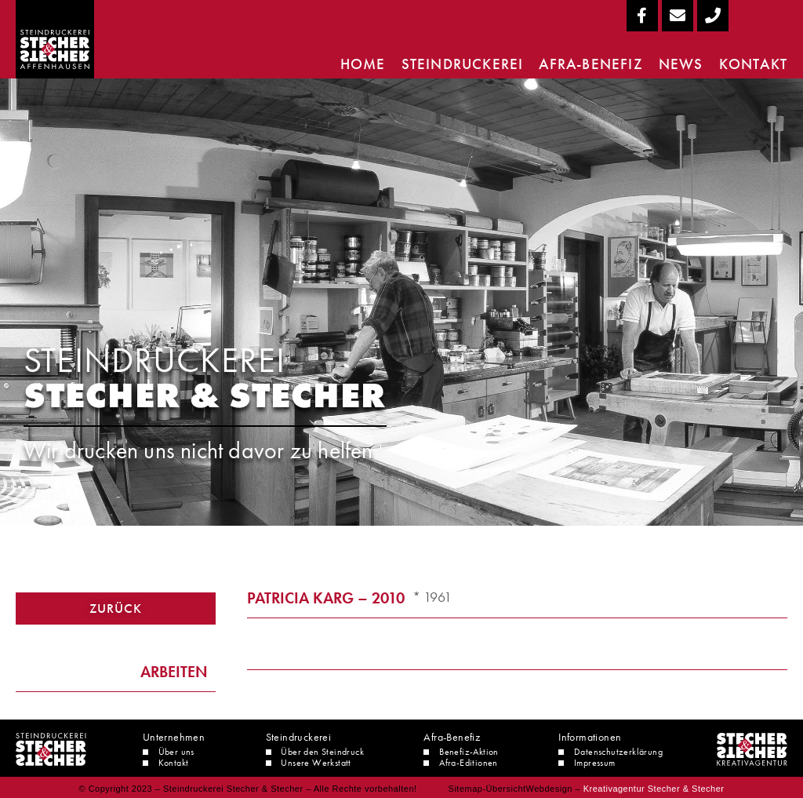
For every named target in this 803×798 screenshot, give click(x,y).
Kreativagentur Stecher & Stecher (654, 788)
